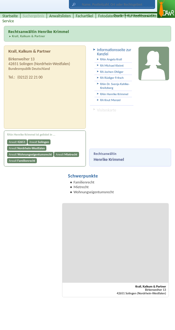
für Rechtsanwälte (142, 15)
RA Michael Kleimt (112, 65)
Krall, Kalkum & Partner (28, 36)
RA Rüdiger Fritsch (112, 78)
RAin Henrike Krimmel (114, 94)
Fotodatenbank (110, 15)
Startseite (10, 15)
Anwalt (17, 142)
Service (8, 20)
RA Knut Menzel (110, 100)
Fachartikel (84, 15)
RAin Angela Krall (111, 59)
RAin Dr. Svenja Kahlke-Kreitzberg (115, 86)
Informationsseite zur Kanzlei (114, 51)
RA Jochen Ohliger (111, 72)
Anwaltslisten (60, 15)
